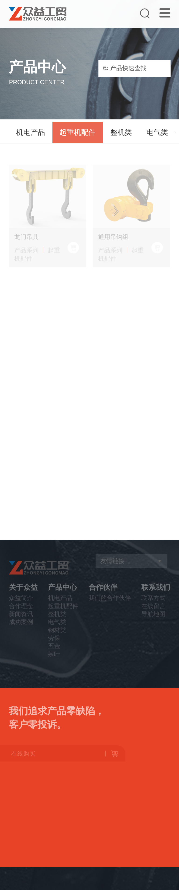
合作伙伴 (103, 593)
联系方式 (153, 603)
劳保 (54, 643)
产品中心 (62, 593)
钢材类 (57, 635)
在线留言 (153, 611)
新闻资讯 (21, 619)
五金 (54, 651)
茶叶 (54, 659)
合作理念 (21, 611)
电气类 (157, 134)
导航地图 (153, 619)
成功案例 (21, 627)
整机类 (121, 134)
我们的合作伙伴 (110, 603)
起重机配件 (77, 134)
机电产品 (30, 134)
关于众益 (23, 593)
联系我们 (155, 593)
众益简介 (21, 603)
